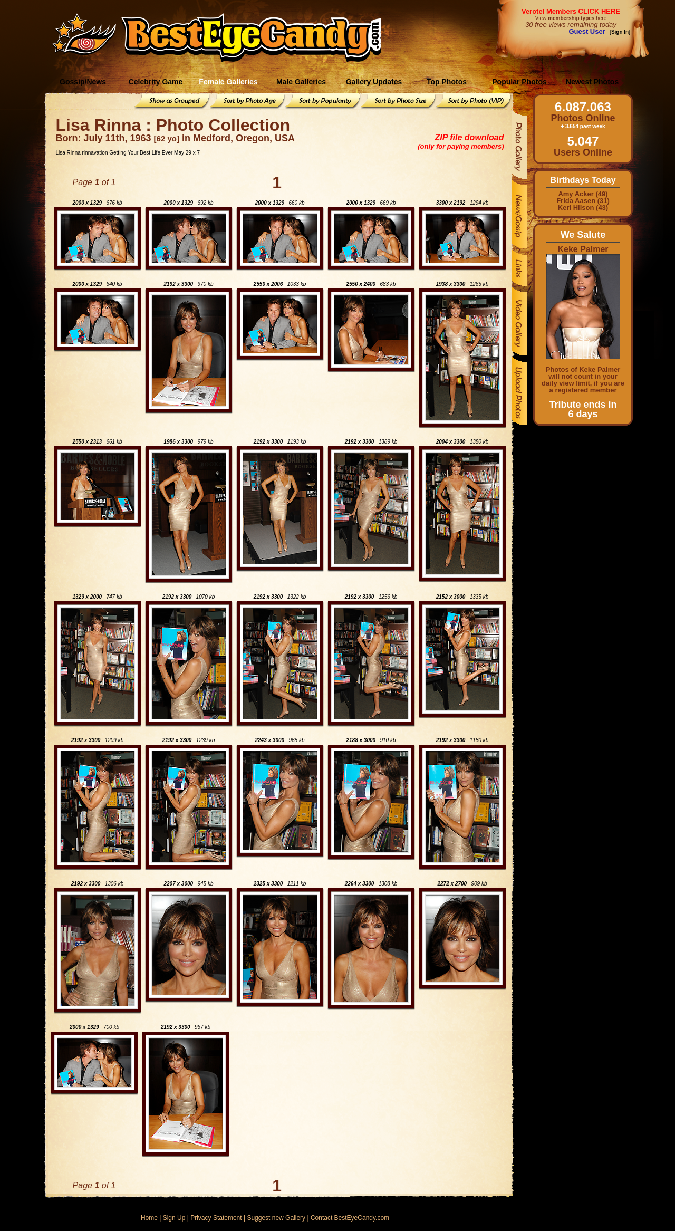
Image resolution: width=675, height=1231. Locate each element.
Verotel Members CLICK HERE (571, 11)
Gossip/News (83, 82)
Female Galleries (228, 82)
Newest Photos (592, 82)
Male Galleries (301, 82)
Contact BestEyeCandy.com (350, 1218)
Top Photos (447, 82)
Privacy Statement (216, 1218)
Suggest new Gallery (276, 1218)
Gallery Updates (374, 82)
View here (570, 18)
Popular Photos (519, 82)
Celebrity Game (156, 82)
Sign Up (174, 1218)
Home (149, 1218)
